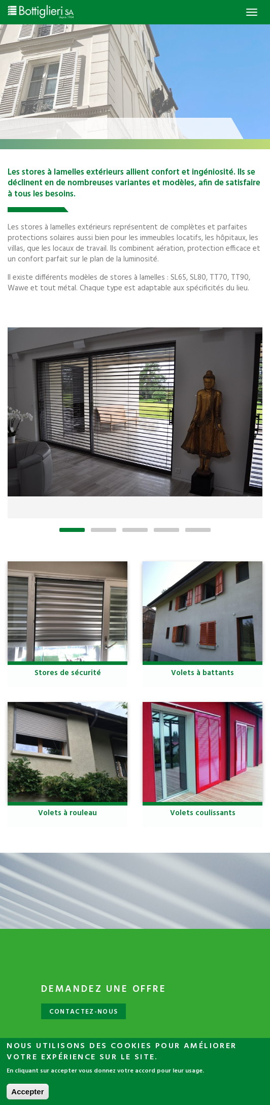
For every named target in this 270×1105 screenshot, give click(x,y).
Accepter (27, 1095)
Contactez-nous (83, 1012)
